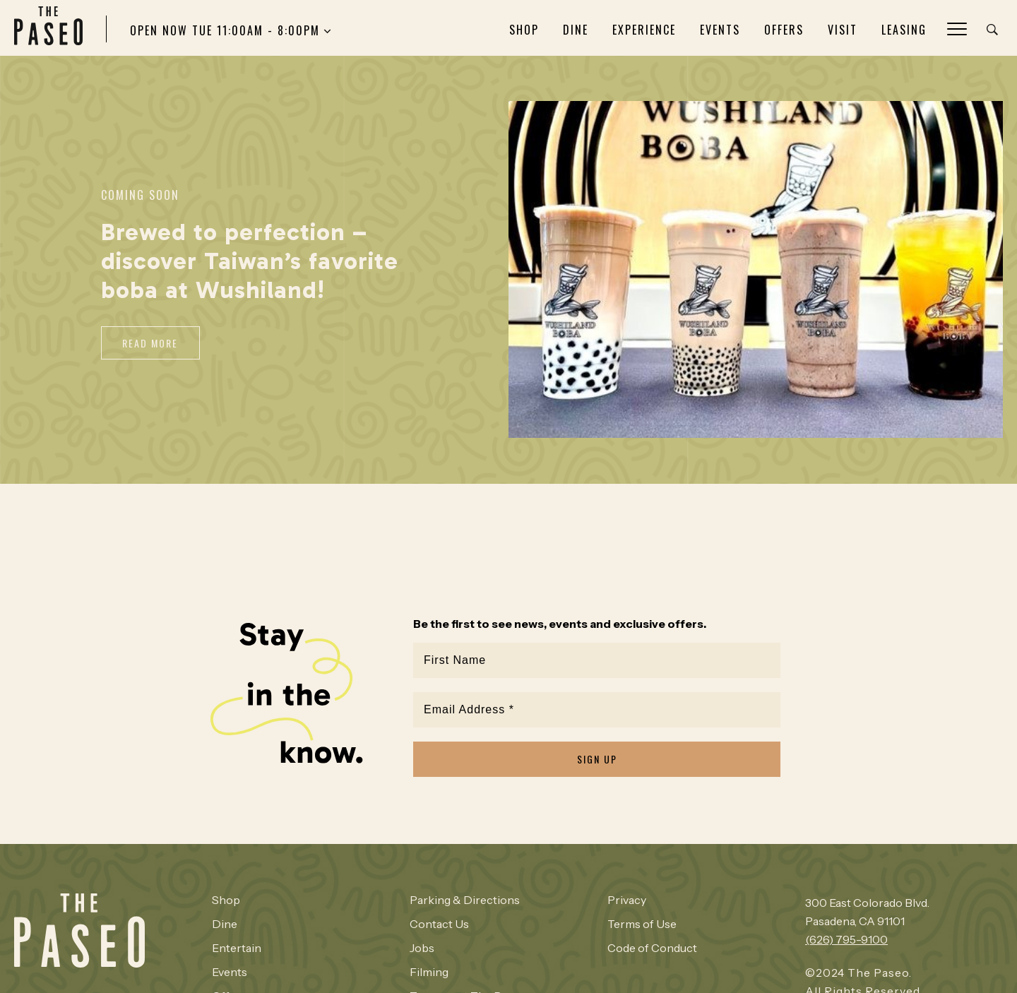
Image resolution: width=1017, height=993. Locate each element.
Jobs (422, 944)
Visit (842, 29)
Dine (575, 29)
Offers (784, 29)
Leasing (904, 29)
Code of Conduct (651, 944)
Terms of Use (641, 920)
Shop (524, 29)
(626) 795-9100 (846, 936)
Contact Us (439, 920)
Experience (644, 29)
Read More (151, 342)
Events (720, 29)
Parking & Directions (465, 896)
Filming (429, 968)
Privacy (626, 896)
